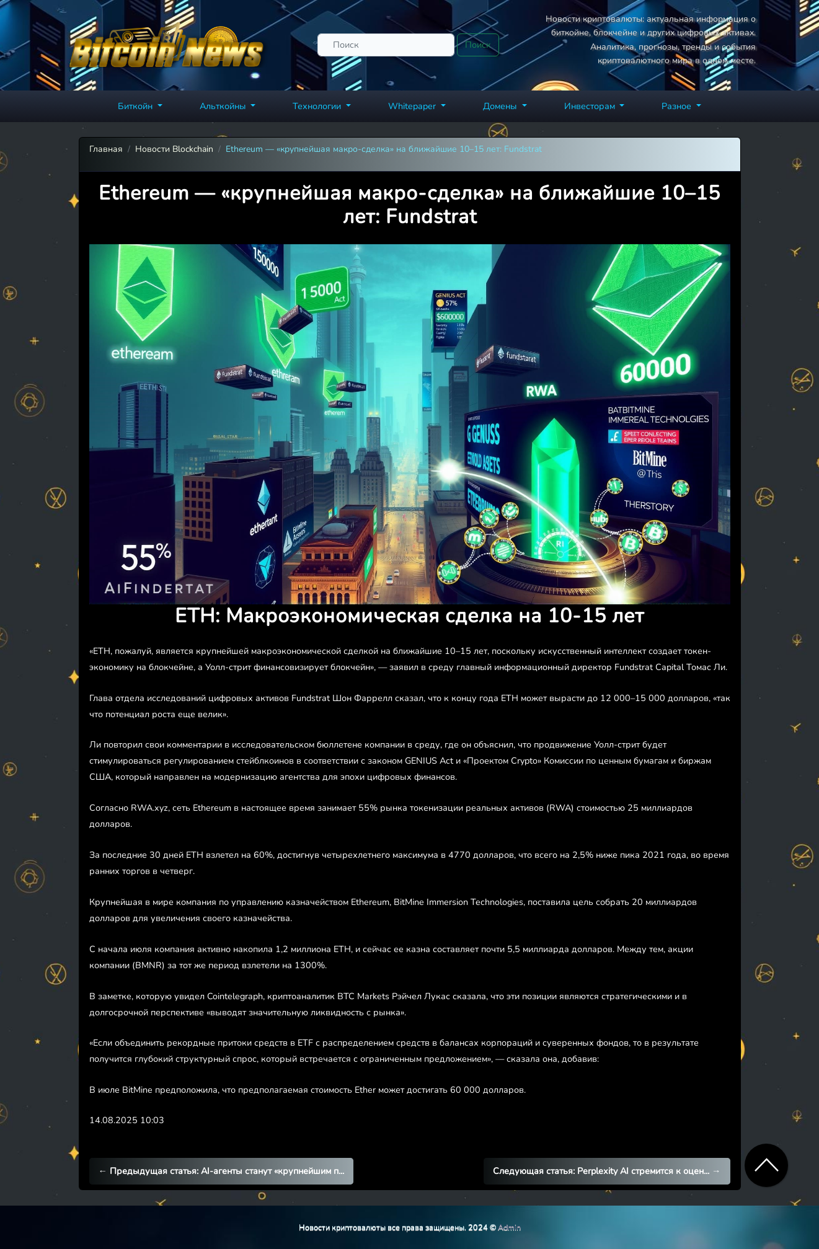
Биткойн (136, 106)
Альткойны (224, 106)
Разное (678, 106)
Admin (509, 1227)
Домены (501, 106)
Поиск (478, 44)
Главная (106, 149)
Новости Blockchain (174, 149)
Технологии (318, 106)
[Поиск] (385, 44)
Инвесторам (591, 106)
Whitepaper (413, 106)
